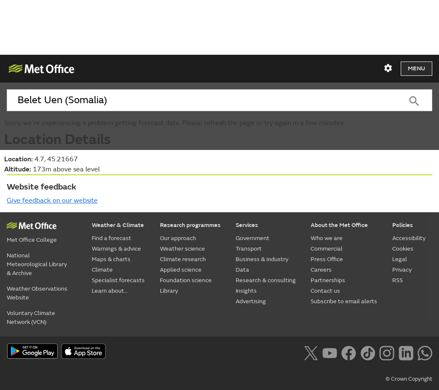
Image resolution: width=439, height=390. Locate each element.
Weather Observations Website (37, 293)
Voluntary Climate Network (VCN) (31, 318)
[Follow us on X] (310, 352)
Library (169, 290)
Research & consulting (266, 280)
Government (252, 238)
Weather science (182, 248)
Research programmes (190, 225)
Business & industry (262, 259)
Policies (402, 225)
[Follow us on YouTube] (329, 352)
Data (242, 269)
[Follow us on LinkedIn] (406, 352)
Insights (246, 290)
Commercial (327, 248)
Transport (249, 248)
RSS (397, 280)
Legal (399, 259)
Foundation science (186, 280)
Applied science (181, 269)
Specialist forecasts (118, 280)
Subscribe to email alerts (344, 301)
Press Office (327, 259)
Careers (321, 269)
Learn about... (110, 290)
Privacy (402, 269)
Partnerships (328, 280)
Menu (416, 68)
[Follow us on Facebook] (348, 352)
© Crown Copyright (409, 379)
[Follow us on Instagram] (386, 352)
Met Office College (32, 239)
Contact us (325, 290)
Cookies (402, 248)
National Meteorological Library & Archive (37, 264)
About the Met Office (339, 225)
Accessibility (409, 238)
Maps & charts (111, 259)
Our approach (178, 238)
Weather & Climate (118, 225)
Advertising (251, 301)
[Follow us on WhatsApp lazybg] (425, 352)
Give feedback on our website (52, 200)
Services (247, 225)
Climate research (183, 259)
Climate (102, 269)
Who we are (327, 238)
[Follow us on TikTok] (367, 352)
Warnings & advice (116, 248)
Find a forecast (111, 238)
